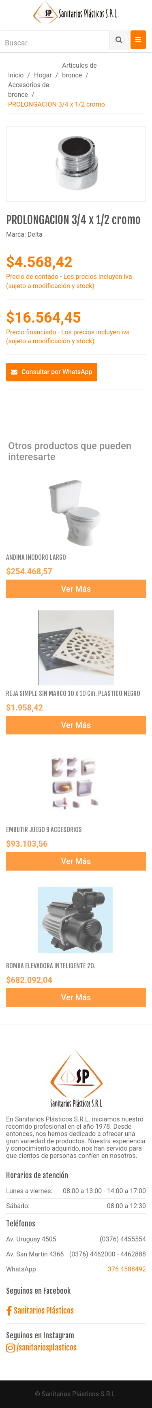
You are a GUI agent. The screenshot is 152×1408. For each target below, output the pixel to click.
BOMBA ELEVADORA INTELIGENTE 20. (51, 968)
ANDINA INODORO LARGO (36, 559)
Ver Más (76, 591)
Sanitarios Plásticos (40, 1311)
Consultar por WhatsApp (51, 372)
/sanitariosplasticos (41, 1347)
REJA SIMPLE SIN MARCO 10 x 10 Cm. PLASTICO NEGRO (73, 695)
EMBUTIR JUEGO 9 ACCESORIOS (44, 832)
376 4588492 (127, 1269)
